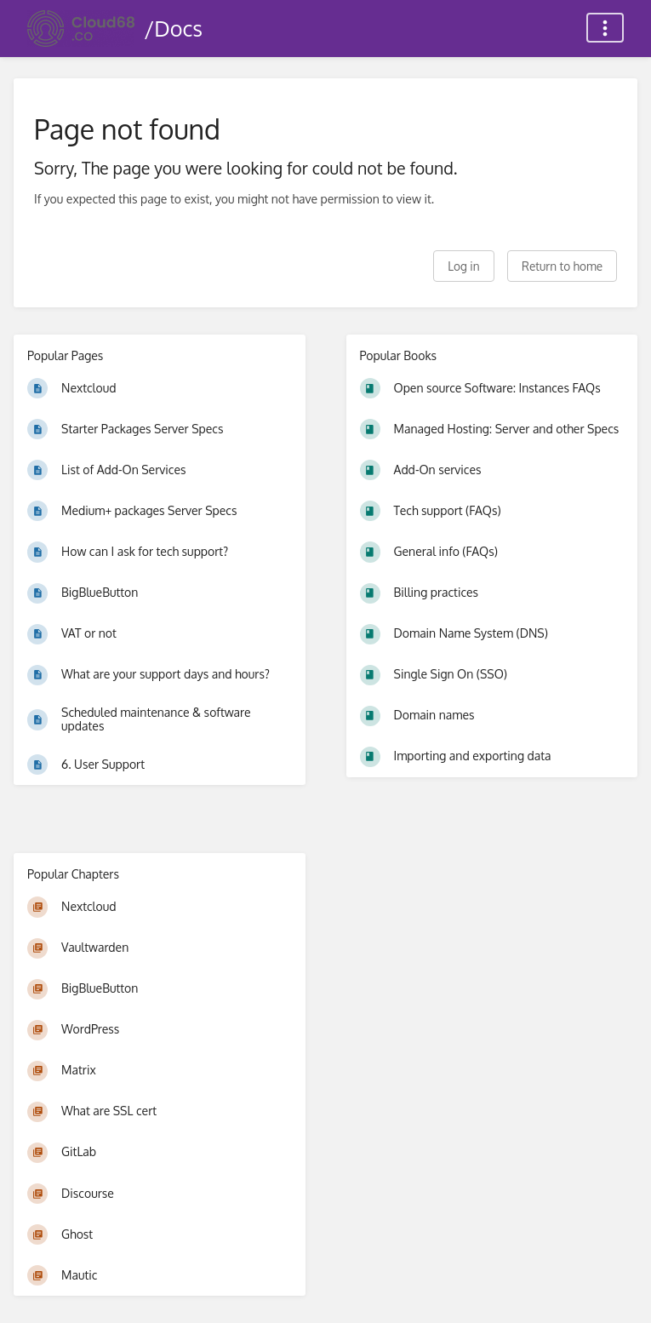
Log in (463, 266)
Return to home (562, 266)
